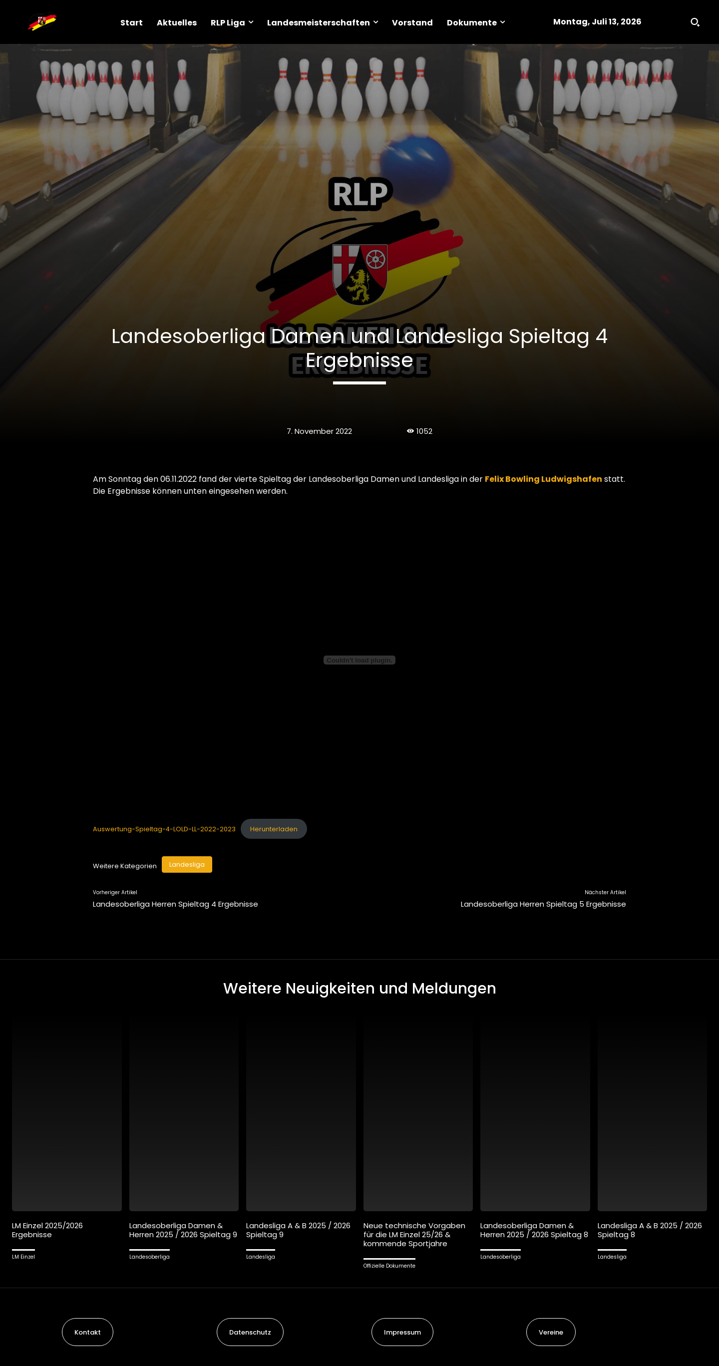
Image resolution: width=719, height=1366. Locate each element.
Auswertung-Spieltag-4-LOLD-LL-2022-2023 (164, 829)
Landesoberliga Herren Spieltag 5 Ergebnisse (543, 904)
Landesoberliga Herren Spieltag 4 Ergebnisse (175, 904)
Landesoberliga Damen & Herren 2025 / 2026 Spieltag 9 (183, 1230)
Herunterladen (274, 829)
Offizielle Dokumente (389, 1266)
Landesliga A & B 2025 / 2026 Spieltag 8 (650, 1230)
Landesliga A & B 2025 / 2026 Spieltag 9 (298, 1230)
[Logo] (42, 22)
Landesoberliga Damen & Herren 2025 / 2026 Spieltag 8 (534, 1230)
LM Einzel (23, 1257)
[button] (695, 22)
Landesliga (187, 864)
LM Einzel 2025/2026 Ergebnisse (47, 1230)
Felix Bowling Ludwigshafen (543, 479)
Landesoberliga (149, 1257)
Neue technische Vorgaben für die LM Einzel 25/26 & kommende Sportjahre (414, 1234)
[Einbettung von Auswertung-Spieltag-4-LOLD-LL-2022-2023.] (359, 660)
